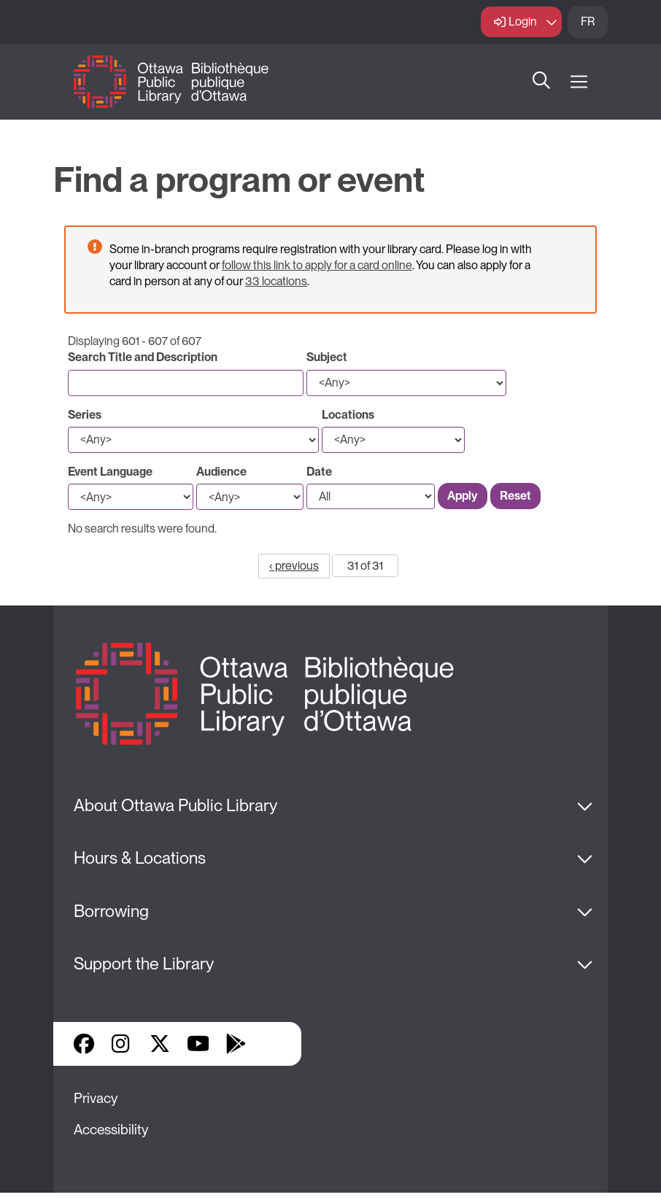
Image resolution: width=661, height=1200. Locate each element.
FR (588, 21)
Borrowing (111, 911)
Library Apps (273, 1044)
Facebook (84, 1044)
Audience (221, 472)
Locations (348, 415)
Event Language (110, 472)
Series (84, 415)
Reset (515, 496)
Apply (462, 496)
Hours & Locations (140, 858)
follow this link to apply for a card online (317, 265)
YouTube (198, 1044)
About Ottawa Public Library (175, 805)
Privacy (95, 1098)
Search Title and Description (142, 357)
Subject (326, 357)
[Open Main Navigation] (579, 82)
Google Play (235, 1044)
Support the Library (144, 963)
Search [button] (541, 81)
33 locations (276, 281)
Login (523, 21)
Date (319, 472)
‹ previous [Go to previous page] (294, 566)
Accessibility (111, 1129)
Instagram (122, 1044)
